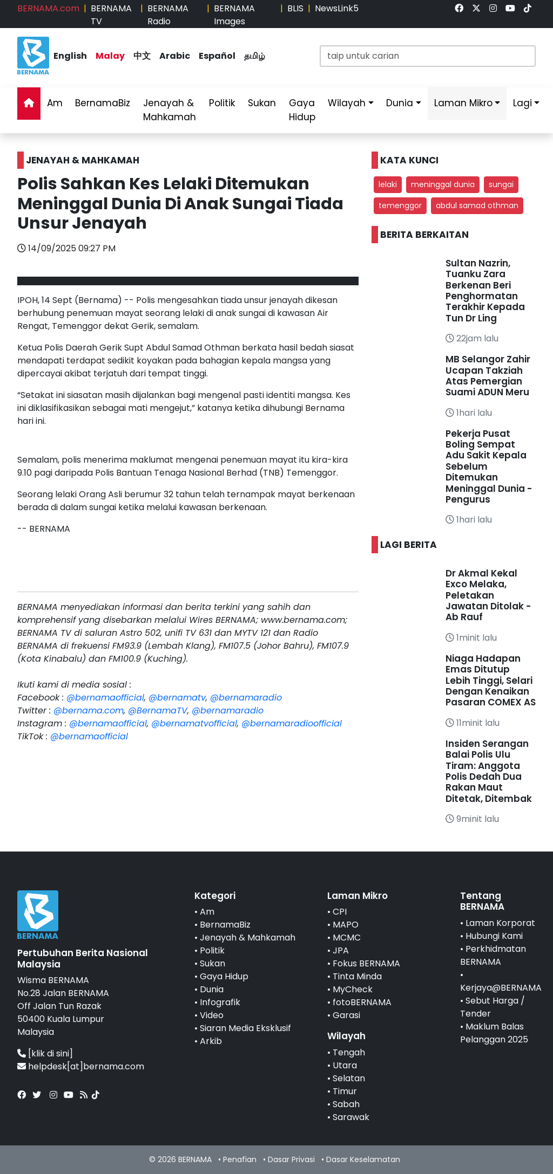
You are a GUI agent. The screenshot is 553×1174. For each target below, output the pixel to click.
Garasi (346, 1015)
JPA (341, 950)
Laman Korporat (500, 923)
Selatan (349, 1078)
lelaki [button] (388, 184)
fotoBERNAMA (362, 1002)
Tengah (349, 1052)
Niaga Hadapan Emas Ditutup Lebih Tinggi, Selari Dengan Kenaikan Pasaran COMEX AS (491, 680)
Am (55, 103)
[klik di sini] (50, 1053)
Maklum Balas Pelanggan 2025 (494, 1033)
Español (217, 56)
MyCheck (353, 989)
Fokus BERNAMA (366, 963)
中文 (142, 56)
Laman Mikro (463, 103)
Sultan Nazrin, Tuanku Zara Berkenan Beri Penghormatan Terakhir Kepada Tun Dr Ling (485, 291)
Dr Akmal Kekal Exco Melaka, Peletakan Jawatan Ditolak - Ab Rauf (488, 595)
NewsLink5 (337, 8)
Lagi (522, 103)
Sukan (262, 103)
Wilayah (347, 103)
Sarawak (351, 1117)
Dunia (399, 103)
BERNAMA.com (48, 8)
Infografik (220, 1002)
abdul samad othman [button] (477, 205)
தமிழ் (254, 56)
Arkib (211, 1041)
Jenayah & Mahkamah (169, 110)
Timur (345, 1091)
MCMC (347, 937)
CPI (340, 911)
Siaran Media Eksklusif (245, 1028)
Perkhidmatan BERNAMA (493, 955)
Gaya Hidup (302, 110)
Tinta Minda (357, 976)
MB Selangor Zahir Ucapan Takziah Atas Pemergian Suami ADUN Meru (488, 376)
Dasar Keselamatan (363, 1159)
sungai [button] (501, 184)
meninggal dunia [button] (443, 184)
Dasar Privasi (291, 1159)
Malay (110, 56)
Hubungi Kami (494, 936)
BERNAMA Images (234, 15)
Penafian (240, 1159)
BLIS (295, 8)
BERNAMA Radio (167, 15)
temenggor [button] (400, 205)
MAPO (346, 924)
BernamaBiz (102, 103)
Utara (345, 1065)
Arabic (174, 56)
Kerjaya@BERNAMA (501, 987)
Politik (222, 103)
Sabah (346, 1104)
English (70, 56)
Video (212, 1015)
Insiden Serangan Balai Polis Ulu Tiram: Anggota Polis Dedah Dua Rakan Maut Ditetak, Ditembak (489, 771)
